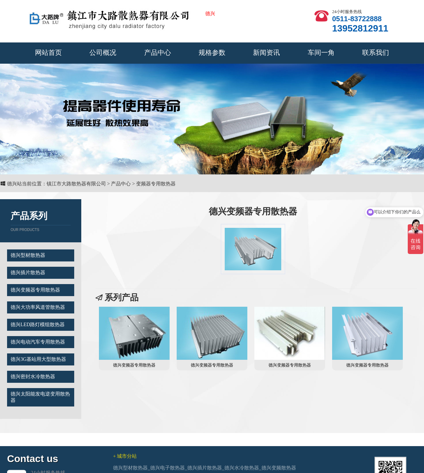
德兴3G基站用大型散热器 (38, 359)
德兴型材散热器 (28, 255)
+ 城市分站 (125, 465)
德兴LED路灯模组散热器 (38, 324)
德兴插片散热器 (28, 272)
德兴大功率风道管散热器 (38, 307)
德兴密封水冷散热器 (33, 376)
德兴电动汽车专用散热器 (38, 342)
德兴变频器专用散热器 (35, 290)
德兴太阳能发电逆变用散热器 (40, 397)
